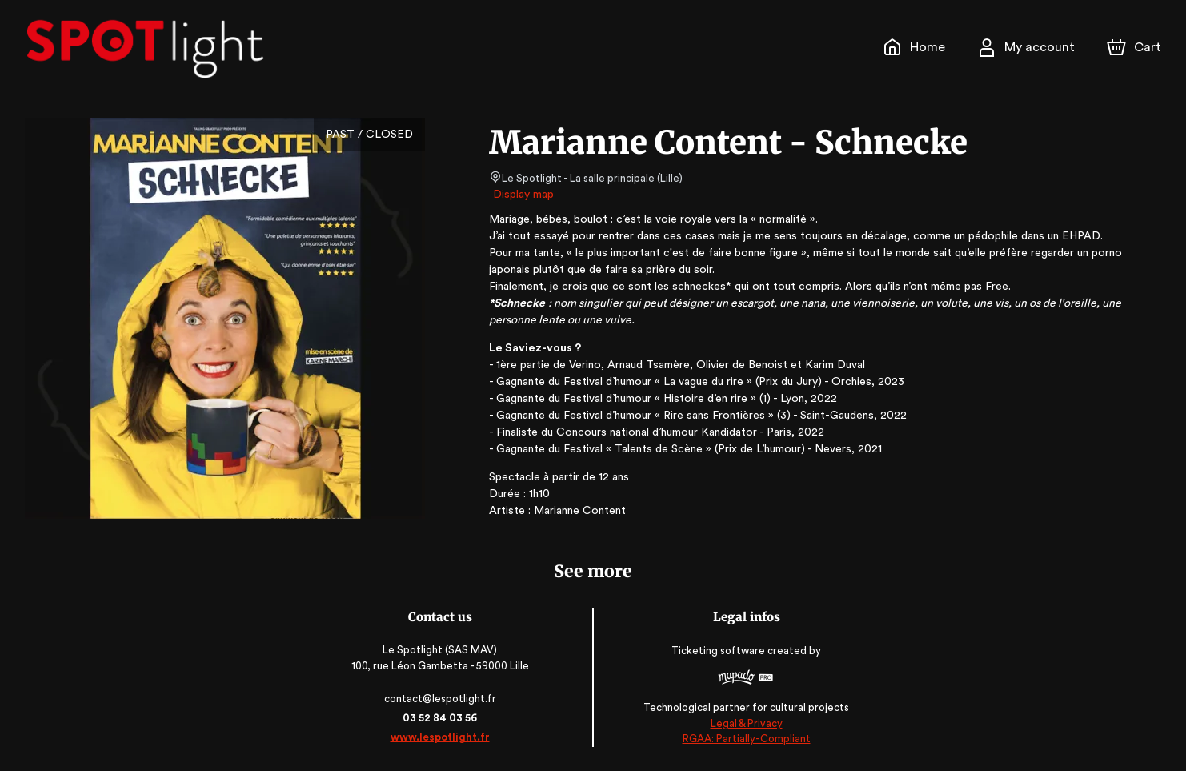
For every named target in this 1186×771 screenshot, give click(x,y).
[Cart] (1135, 47)
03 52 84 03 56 (441, 718)
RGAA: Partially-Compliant (744, 739)
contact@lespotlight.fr (441, 699)
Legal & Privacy (745, 723)
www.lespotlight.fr (441, 737)
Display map (524, 194)
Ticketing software (719, 651)
